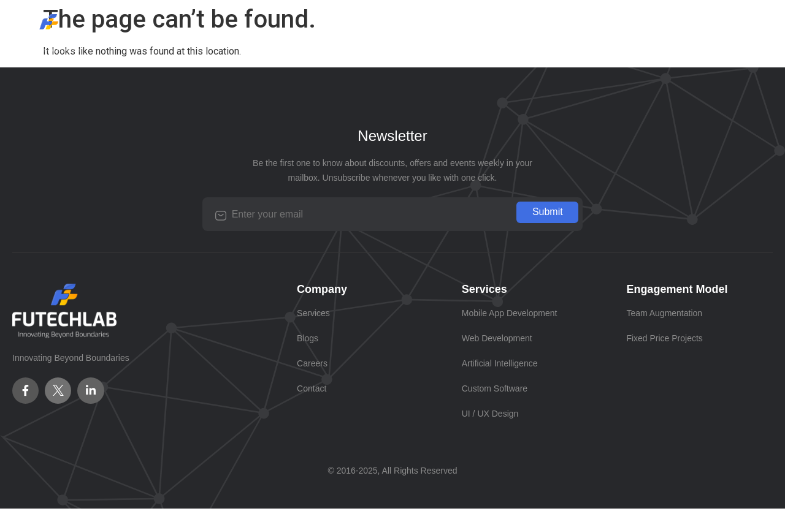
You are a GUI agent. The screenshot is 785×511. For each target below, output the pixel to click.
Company (249, 33)
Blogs (400, 33)
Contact (537, 33)
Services (328, 33)
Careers (465, 33)
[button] (328, 33)
